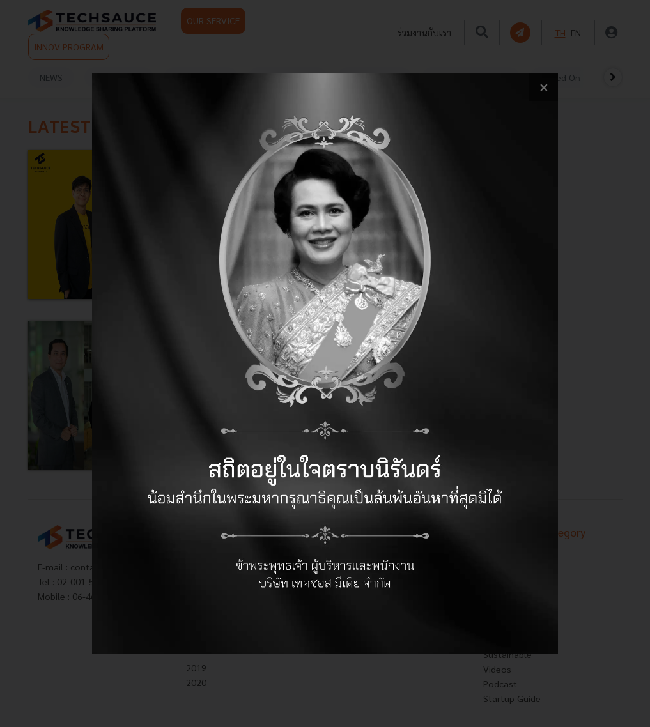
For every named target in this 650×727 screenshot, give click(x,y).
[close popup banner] (543, 87)
